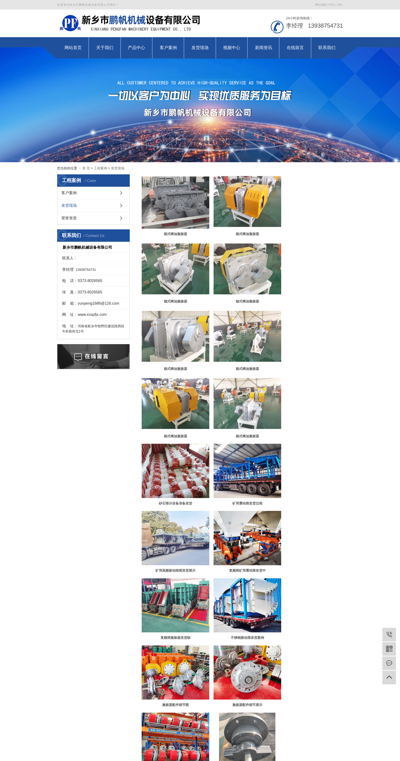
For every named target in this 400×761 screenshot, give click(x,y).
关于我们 (115, 723)
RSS (332, 4)
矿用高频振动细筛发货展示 (242, 425)
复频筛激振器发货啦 (174, 489)
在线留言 (285, 723)
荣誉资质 (69, 218)
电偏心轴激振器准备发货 (242, 618)
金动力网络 (263, 742)
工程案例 (100, 168)
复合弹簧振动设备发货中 (242, 683)
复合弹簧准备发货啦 (174, 683)
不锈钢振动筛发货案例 (242, 489)
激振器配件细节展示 (174, 554)
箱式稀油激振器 (173, 231)
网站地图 (320, 4)
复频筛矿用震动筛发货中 (310, 425)
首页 (217, 699)
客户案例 (69, 193)
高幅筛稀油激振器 (310, 683)
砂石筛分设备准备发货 (310, 360)
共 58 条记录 (197, 699)
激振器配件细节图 (310, 489)
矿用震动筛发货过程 (174, 425)
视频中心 (228, 723)
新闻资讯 (257, 723)
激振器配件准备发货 (174, 618)
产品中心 (143, 723)
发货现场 (117, 168)
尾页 (273, 699)
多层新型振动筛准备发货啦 (311, 618)
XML (340, 4)
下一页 (258, 699)
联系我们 (313, 723)
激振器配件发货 (242, 554)
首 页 (86, 168)
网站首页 (86, 723)
